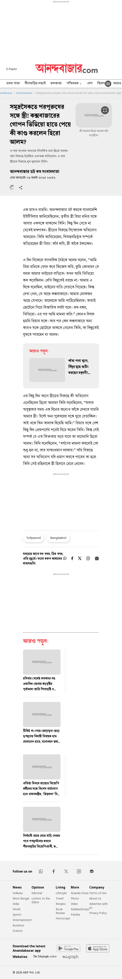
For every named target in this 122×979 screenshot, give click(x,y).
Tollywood (33, 538)
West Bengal (21, 898)
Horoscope (63, 918)
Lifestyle (61, 893)
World (16, 909)
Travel (59, 898)
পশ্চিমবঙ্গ (74, 84)
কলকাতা (56, 84)
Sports (17, 914)
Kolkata (18, 893)
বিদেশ (101, 84)
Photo (75, 898)
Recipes (61, 904)
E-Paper (11, 69)
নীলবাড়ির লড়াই (35, 84)
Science (17, 931)
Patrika (75, 914)
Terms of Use (98, 893)
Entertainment (24, 93)
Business (18, 925)
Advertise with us (98, 905)
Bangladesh (58, 538)
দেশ (89, 84)
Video (74, 904)
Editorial (37, 893)
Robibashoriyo (80, 909)
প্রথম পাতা (13, 84)
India (16, 904)
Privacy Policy (98, 913)
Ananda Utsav (80, 893)
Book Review (60, 911)
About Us (95, 898)
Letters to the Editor (41, 900)
